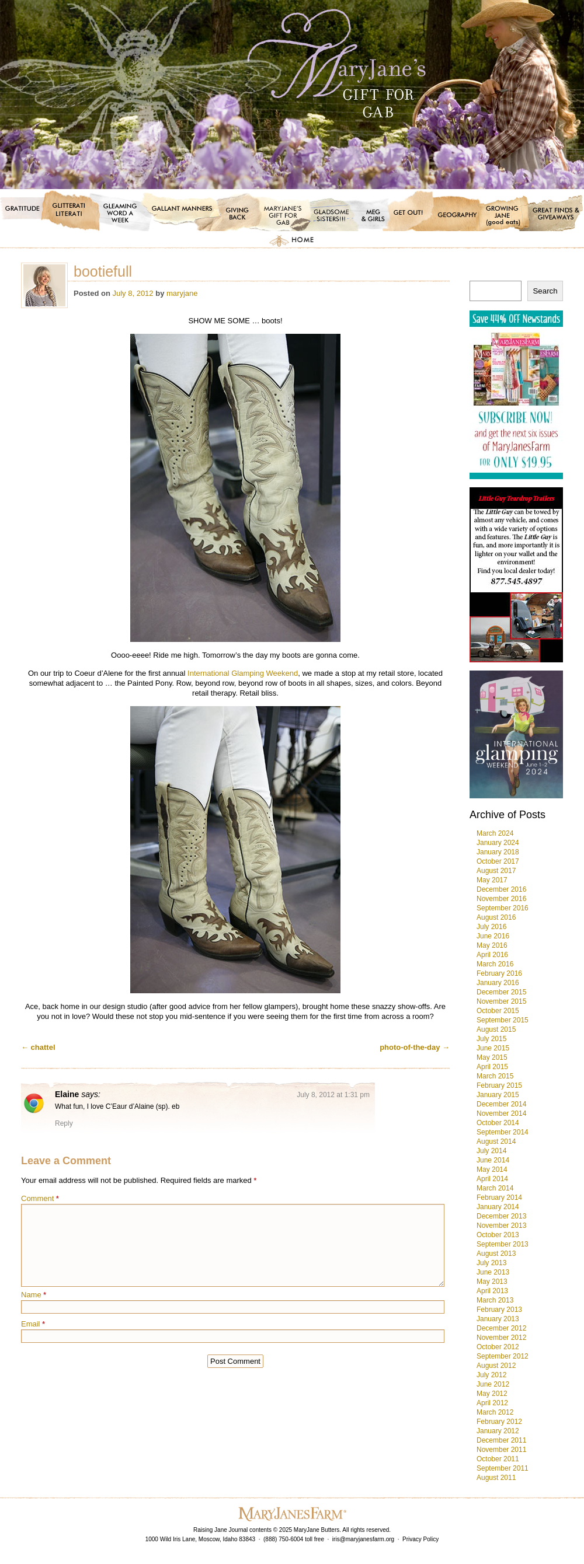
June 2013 (493, 1272)
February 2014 (499, 1197)
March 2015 (495, 1076)
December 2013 (501, 1216)
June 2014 (493, 1160)
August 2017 (496, 871)
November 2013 (501, 1225)
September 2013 (503, 1244)
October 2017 (498, 861)
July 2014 (491, 1151)
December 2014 (501, 1104)
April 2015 (492, 1067)
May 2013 (492, 1281)
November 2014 (501, 1113)
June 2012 (493, 1384)
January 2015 (498, 1095)
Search (545, 291)
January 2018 (498, 852)
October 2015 (498, 1011)
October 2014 (498, 1123)
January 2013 (498, 1319)
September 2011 (503, 1468)
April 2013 (492, 1291)
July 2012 (491, 1375)
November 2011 (501, 1450)
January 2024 (498, 843)
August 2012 (496, 1365)
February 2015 (499, 1085)
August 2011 (496, 1478)
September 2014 (503, 1132)
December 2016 (501, 889)
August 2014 (496, 1141)
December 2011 (501, 1440)
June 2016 (493, 936)
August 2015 (496, 1029)
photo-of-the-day (415, 1047)
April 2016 (492, 955)
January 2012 (498, 1431)
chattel (38, 1047)
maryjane (181, 293)
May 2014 (492, 1169)
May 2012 (492, 1394)
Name (33, 1294)
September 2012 (503, 1356)
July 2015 (491, 1039)
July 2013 (491, 1263)
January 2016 (498, 983)
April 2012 (492, 1403)
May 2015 (492, 1057)
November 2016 (501, 899)
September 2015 (503, 1020)
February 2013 (499, 1309)
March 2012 (495, 1412)
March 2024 (495, 833)
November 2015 (501, 1001)
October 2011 (498, 1459)
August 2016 (496, 917)
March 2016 (495, 964)
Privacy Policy (420, 1539)
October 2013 (498, 1235)
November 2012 (501, 1337)
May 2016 (492, 945)
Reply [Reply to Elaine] (64, 1123)
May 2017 (492, 880)
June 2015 (493, 1048)
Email (33, 1323)
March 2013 (495, 1300)
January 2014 (498, 1207)
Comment (40, 1198)
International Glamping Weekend (242, 673)
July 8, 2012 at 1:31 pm (333, 1095)
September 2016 (503, 908)
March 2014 (495, 1188)
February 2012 (499, 1422)
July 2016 (491, 927)
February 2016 (499, 973)
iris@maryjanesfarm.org (363, 1539)
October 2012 (498, 1347)
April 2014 (492, 1179)
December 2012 (501, 1328)
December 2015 (501, 992)
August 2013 (496, 1253)
